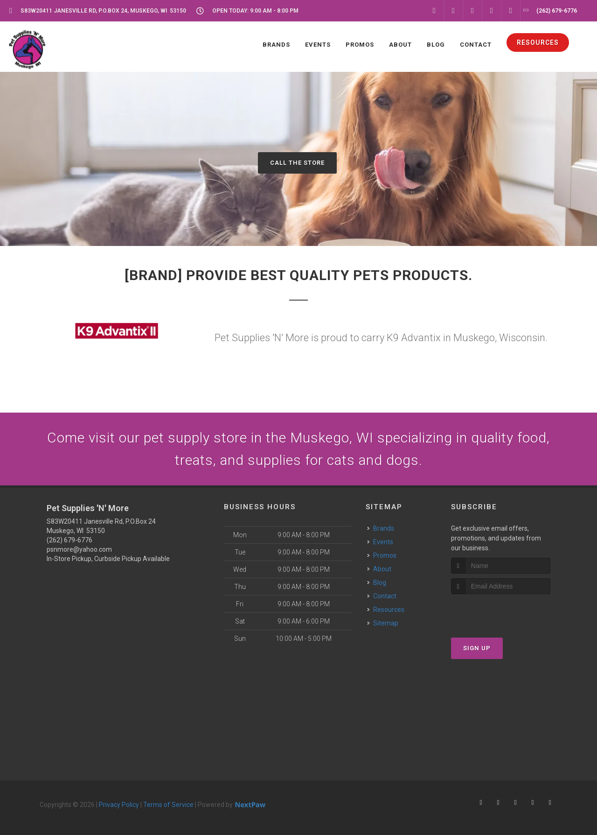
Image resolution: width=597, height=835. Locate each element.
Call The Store (297, 162)
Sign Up (477, 648)
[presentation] (500, 611)
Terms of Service (168, 804)
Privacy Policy (119, 804)
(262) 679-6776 (69, 540)
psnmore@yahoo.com (79, 549)
